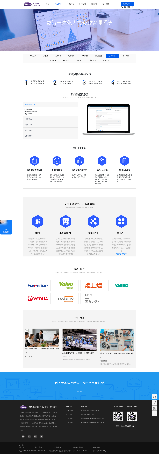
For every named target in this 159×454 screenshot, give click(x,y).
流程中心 (93, 60)
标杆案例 (82, 4)
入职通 (46, 56)
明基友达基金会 (78, 447)
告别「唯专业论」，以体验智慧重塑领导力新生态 (42, 351)
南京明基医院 (39, 447)
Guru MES (69, 414)
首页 (47, 4)
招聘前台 (28, 119)
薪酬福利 (85, 56)
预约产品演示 (127, 4)
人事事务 (58, 56)
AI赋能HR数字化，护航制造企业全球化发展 (78, 353)
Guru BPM (69, 422)
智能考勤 (71, 56)
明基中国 (21, 447)
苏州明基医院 (58, 447)
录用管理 (28, 136)
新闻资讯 (94, 4)
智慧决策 (106, 60)
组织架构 (33, 56)
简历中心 (28, 125)
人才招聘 (112, 56)
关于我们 (105, 4)
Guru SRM (69, 418)
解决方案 (71, 4)
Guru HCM (69, 410)
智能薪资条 (98, 56)
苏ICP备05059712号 (99, 451)
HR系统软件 (58, 4)
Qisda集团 (96, 447)
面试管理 (28, 130)
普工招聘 (126, 56)
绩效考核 (66, 60)
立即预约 (79, 391)
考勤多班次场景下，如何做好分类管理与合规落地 (117, 355)
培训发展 (53, 60)
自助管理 (79, 60)
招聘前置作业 (30, 104)
